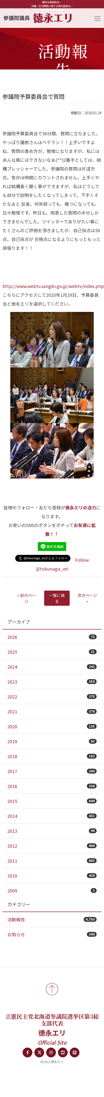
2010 (52, 875)
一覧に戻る (57, 598)
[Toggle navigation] (95, 18)
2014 (52, 816)
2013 (52, 831)
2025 (52, 652)
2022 (52, 696)
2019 (52, 741)
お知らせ (52, 934)
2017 (52, 771)
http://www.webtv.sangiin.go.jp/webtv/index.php (53, 286)
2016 (52, 786)
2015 (52, 801)
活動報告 (52, 919)
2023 (52, 681)
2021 (52, 711)
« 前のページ (26, 598)
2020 (52, 726)
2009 (52, 890)
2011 (52, 860)
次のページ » (87, 598)
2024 (52, 666)
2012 (52, 846)
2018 (52, 756)
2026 (52, 637)
